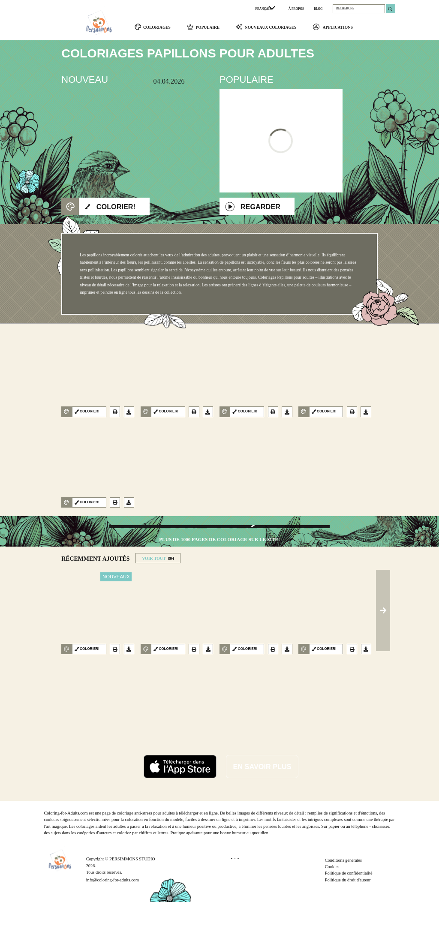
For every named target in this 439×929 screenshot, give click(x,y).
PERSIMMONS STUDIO (132, 886)
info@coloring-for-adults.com (112, 907)
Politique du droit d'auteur (348, 907)
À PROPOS (296, 9)
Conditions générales (343, 887)
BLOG (318, 9)
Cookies (332, 893)
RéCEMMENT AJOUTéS (95, 586)
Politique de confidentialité (349, 900)
